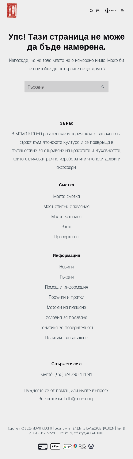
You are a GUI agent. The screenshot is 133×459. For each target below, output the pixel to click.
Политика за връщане (66, 337)
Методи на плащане (66, 307)
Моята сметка (66, 196)
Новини (67, 267)
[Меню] (122, 11)
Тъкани (67, 277)
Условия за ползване (66, 317)
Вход (67, 226)
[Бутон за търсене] (103, 87)
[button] (114, 10)
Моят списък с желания (67, 206)
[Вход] (107, 10)
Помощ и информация (66, 287)
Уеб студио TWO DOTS (89, 433)
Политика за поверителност (67, 327)
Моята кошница (66, 216)
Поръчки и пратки (66, 297)
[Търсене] (91, 10)
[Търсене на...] (60, 87)
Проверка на (66, 237)
